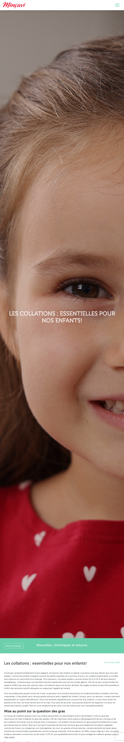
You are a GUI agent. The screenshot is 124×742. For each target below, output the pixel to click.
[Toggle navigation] (117, 5)
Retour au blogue (13, 646)
